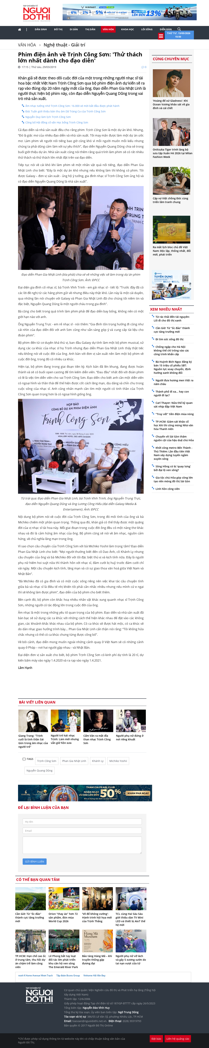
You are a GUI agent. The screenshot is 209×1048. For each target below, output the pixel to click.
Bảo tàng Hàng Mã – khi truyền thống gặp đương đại (97, 959)
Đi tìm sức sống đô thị (169, 339)
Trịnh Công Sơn (46, 761)
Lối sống (146, 29)
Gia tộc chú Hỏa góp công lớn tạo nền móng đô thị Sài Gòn (173, 479)
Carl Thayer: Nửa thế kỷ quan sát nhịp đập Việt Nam (173, 404)
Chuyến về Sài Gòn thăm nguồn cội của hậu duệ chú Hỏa (174, 438)
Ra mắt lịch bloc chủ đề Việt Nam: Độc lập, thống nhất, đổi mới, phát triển (172, 250)
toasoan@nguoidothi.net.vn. (89, 1021)
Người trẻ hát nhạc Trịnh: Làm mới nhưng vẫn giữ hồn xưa (65, 739)
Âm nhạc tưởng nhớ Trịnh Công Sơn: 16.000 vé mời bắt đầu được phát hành (72, 106)
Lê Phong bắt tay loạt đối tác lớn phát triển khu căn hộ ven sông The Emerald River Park (63, 961)
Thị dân (90, 29)
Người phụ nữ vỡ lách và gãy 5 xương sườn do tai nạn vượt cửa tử (131, 959)
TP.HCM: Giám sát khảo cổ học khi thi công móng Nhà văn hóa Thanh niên (173, 425)
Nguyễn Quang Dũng (39, 770)
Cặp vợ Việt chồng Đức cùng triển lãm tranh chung (170, 200)
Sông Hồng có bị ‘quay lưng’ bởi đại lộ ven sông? (172, 468)
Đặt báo (156, 1038)
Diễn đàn (166, 29)
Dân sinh (41, 29)
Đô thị (58, 29)
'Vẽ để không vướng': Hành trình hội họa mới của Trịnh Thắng (97, 917)
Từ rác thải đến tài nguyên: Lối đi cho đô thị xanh (172, 318)
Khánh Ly (97, 761)
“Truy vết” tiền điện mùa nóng (175, 414)
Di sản (74, 29)
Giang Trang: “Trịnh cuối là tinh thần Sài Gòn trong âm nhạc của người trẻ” (33, 741)
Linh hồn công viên (168, 489)
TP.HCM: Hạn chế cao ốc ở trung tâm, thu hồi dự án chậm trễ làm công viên (30, 961)
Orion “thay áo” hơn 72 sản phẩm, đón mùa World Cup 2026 (63, 917)
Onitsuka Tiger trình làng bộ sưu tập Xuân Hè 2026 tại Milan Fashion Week (172, 153)
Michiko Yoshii (118, 761)
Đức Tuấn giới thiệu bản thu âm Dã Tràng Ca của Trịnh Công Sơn (65, 111)
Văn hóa (108, 29)
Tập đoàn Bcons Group (68, 975)
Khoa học (127, 29)
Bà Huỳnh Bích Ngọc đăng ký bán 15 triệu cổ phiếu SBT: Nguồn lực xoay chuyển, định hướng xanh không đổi (173, 367)
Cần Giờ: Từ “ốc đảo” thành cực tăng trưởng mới (29, 917)
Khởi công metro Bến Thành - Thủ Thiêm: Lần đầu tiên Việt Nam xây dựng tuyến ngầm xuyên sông (173, 453)
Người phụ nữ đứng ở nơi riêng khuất (129, 737)
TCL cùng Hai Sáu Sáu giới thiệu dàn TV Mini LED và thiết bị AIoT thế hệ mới (130, 919)
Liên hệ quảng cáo (177, 1038)
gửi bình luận (34, 861)
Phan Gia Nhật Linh (74, 761)
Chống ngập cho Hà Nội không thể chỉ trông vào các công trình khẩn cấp (171, 350)
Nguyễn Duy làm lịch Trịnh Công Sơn (48, 117)
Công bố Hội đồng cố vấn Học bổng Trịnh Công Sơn (56, 122)
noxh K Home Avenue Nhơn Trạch (35, 975)
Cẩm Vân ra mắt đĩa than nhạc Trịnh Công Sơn (97, 739)
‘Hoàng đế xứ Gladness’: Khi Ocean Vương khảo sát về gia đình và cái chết (171, 104)
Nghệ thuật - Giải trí (64, 45)
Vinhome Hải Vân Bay (94, 975)
